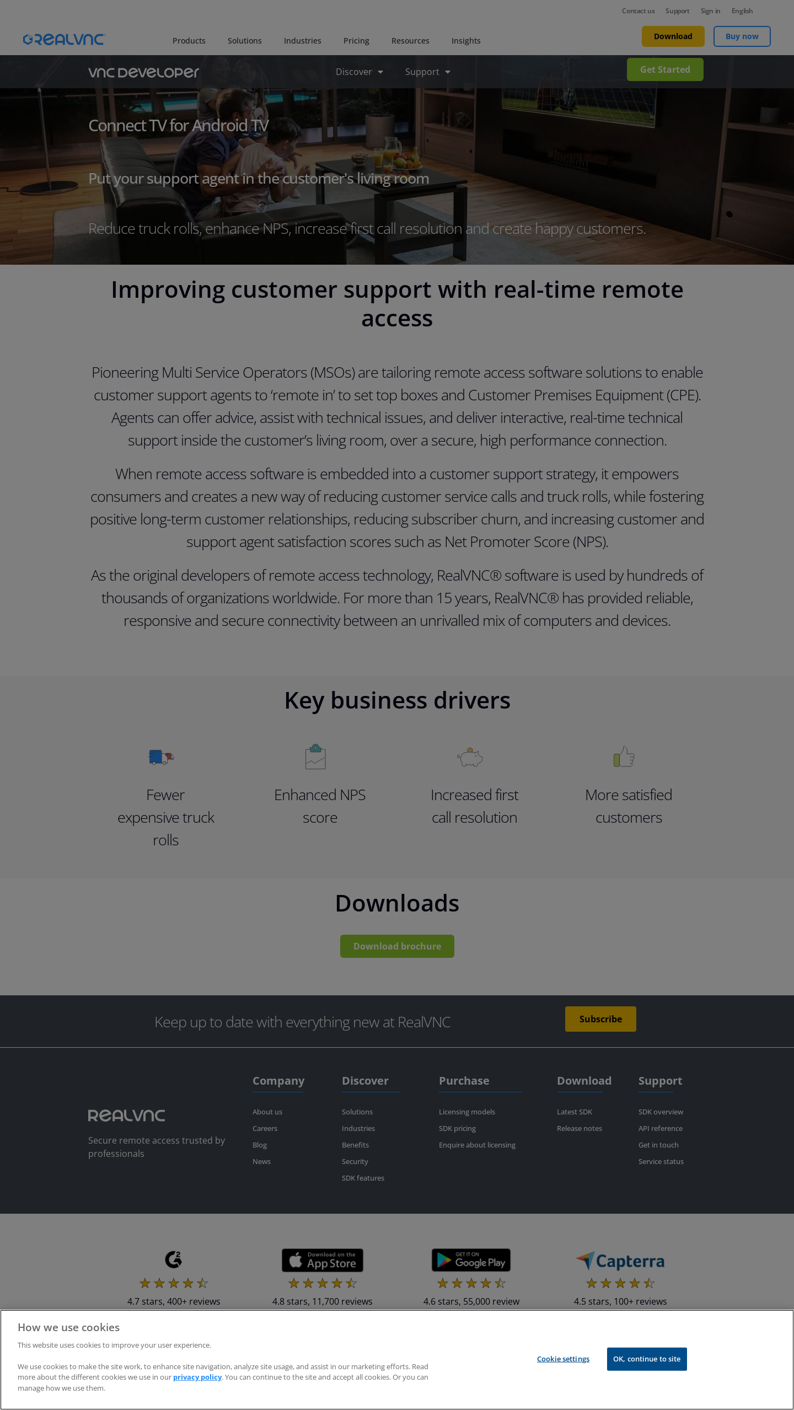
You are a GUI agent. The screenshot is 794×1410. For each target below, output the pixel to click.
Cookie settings (563, 1368)
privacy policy (197, 1386)
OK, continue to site (647, 1368)
